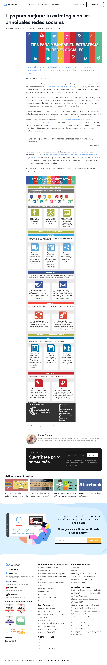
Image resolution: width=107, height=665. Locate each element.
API (39, 600)
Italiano (74, 579)
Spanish (74, 576)
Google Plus (70, 87)
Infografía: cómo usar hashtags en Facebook (90, 494)
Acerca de (75, 568)
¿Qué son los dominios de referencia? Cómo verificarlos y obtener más (85, 606)
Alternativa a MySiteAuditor (48, 640)
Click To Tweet (93, 145)
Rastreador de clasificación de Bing (51, 614)
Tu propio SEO (43, 617)
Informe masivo (44, 571)
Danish (88, 573)
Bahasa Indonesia (90, 576)
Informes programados (46, 626)
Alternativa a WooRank (46, 649)
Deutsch (95, 573)
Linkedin (63, 87)
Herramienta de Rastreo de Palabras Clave (51, 584)
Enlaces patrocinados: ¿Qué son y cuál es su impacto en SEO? (86, 633)
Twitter (49, 87)
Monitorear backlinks (46, 588)
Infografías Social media (36, 29)
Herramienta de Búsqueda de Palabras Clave (52, 578)
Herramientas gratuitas (46, 620)
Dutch (85, 579)
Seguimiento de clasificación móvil (51, 623)
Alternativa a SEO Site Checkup (49, 646)
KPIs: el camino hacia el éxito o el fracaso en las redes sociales (65, 494)
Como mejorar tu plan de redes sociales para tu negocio (16, 494)
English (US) (80, 573)
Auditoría (94, 540)
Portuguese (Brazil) (78, 582)
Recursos (55, 4)
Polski (90, 579)
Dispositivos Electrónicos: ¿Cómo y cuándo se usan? (39, 494)
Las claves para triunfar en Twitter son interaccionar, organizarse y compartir (61, 140)
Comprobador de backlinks (48, 568)
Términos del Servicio (62, 660)
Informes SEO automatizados (49, 611)
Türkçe (88, 582)
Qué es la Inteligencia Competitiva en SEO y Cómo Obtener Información (85, 627)
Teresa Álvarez (19, 29)
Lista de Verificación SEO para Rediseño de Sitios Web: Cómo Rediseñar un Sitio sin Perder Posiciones (86, 593)
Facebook (55, 87)
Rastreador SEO (44, 594)
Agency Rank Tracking (46, 608)
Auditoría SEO (43, 591)
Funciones (33, 4)
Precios (44, 4)
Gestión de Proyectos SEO (48, 629)
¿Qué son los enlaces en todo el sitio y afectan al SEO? (85, 600)
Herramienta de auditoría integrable (51, 574)
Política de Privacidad (45, 660)
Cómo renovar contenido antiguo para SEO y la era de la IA (85, 612)
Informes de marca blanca (47, 597)
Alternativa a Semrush (46, 643)
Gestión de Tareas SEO (46, 632)
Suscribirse (92, 455)
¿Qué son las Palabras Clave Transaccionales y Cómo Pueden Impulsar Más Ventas (83, 620)
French (80, 576)
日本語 (79, 579)
